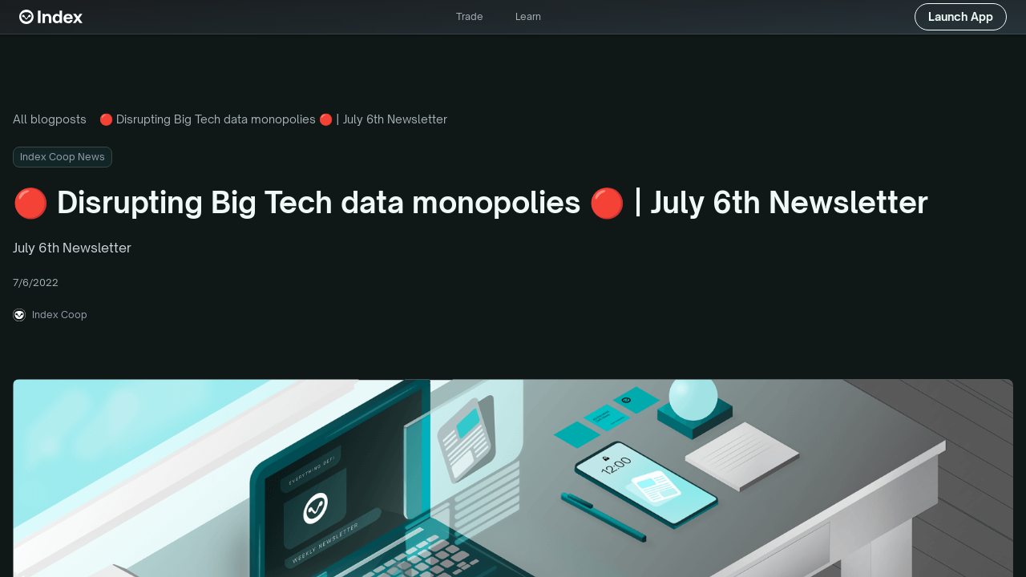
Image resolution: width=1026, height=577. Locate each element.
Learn (528, 16)
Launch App (960, 16)
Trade (469, 16)
